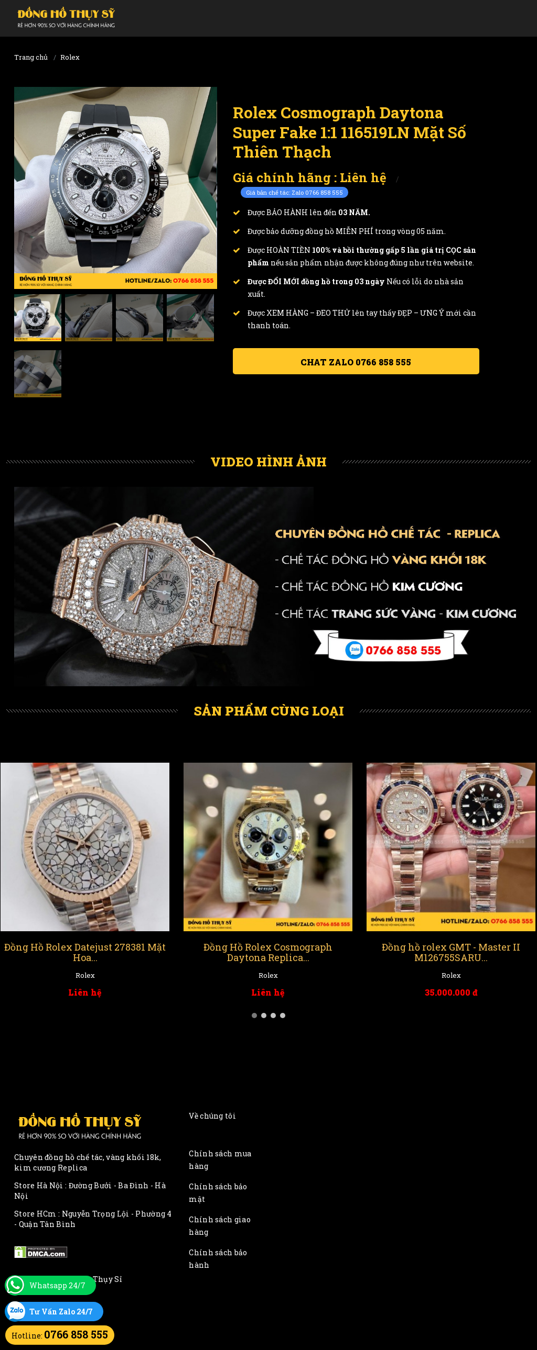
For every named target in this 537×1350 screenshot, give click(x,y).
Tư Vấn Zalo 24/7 (61, 1311)
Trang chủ (31, 57)
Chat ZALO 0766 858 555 (355, 361)
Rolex (70, 57)
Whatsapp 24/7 (57, 1285)
